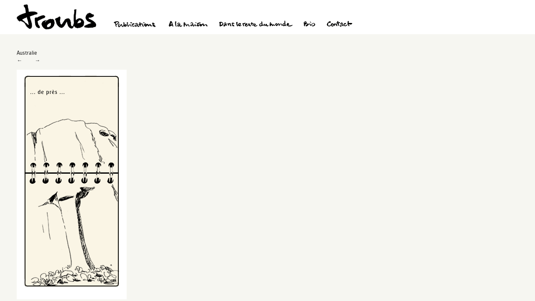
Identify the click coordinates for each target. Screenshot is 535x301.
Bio (309, 25)
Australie (27, 52)
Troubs (56, 17)
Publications (136, 25)
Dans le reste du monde (255, 25)
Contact (339, 25)
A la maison (188, 25)
